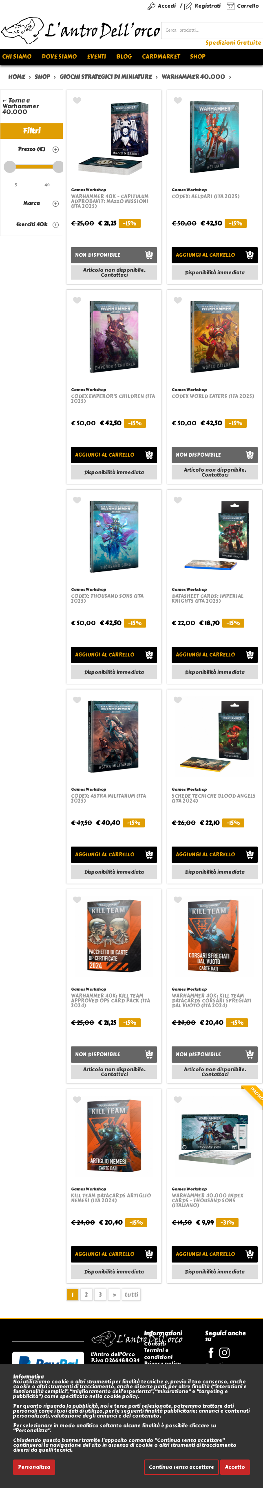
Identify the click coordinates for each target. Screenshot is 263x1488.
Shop (197, 57)
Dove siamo (59, 57)
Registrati (207, 6)
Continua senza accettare (181, 1467)
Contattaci (114, 275)
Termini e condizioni (158, 1353)
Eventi (96, 57)
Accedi (167, 6)
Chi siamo (16, 57)
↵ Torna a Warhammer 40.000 (20, 106)
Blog (124, 57)
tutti (131, 1295)
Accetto (235, 1467)
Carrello (248, 6)
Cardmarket (161, 57)
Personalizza (34, 1467)
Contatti (155, 1344)
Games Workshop (88, 190)
